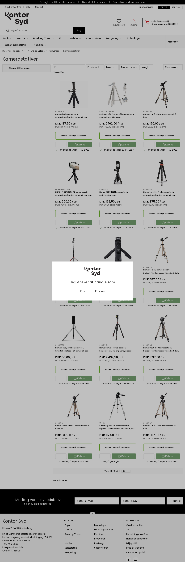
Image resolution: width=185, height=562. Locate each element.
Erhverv (100, 291)
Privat (84, 291)
